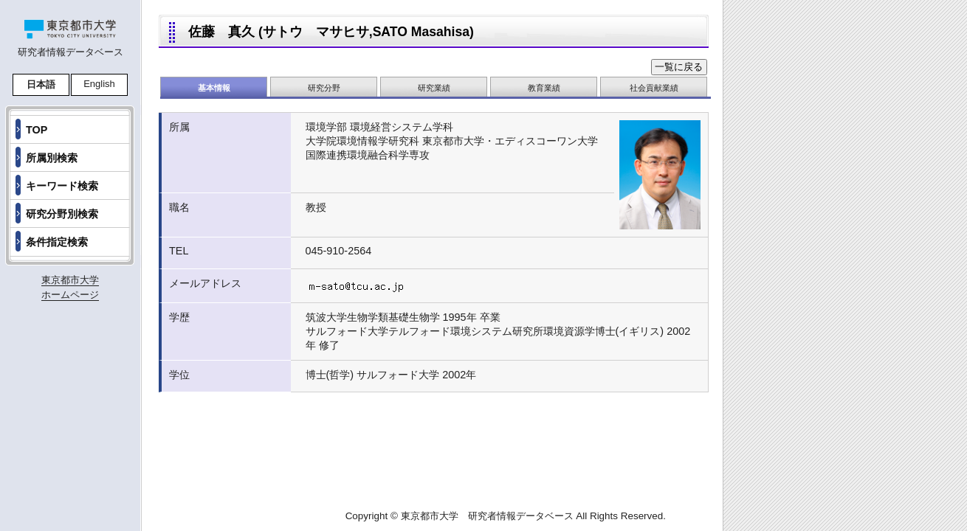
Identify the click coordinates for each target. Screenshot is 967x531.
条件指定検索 (57, 242)
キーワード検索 (62, 186)
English (99, 83)
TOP (36, 130)
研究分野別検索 (62, 214)
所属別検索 (52, 158)
